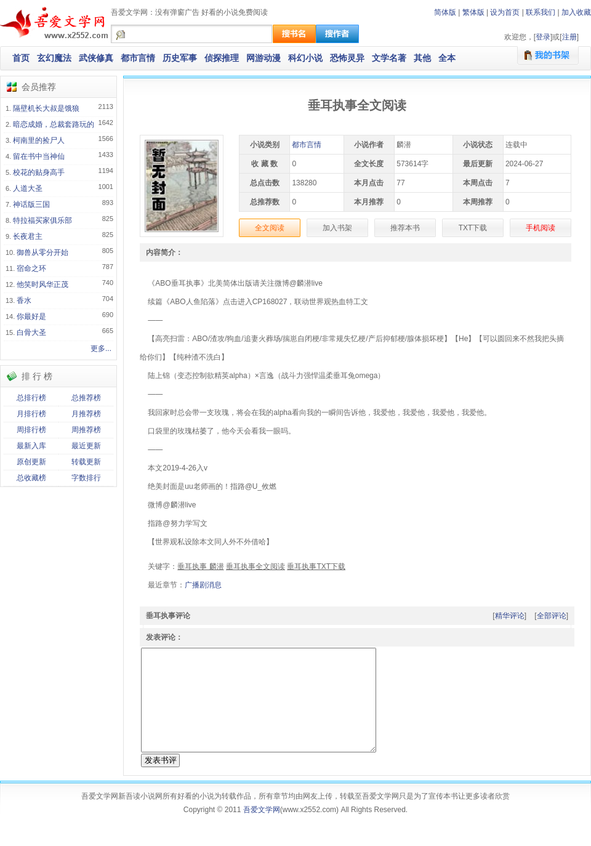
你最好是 (31, 316)
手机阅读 (540, 228)
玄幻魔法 (54, 58)
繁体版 (473, 12)
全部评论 (551, 615)
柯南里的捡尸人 (39, 140)
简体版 (445, 12)
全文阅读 (269, 228)
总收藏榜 (31, 477)
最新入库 (31, 445)
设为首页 (505, 12)
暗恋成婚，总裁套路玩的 (53, 124)
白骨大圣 (31, 332)
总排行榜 (31, 397)
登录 (543, 37)
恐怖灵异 (347, 58)
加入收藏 (576, 12)
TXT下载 (473, 228)
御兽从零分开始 (42, 252)
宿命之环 (31, 268)
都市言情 (138, 58)
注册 (569, 37)
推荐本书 (405, 228)
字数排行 (86, 477)
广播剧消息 (203, 585)
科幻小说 (305, 58)
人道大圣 (27, 188)
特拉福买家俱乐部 (42, 220)
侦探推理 (221, 58)
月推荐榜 (86, 413)
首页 (21, 58)
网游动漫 (263, 58)
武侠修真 (96, 58)
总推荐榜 (86, 397)
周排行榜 (31, 429)
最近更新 (86, 445)
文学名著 (389, 58)
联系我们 (540, 12)
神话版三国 (31, 204)
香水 (24, 300)
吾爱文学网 (261, 832)
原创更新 (31, 461)
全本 (447, 58)
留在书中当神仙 (39, 156)
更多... (100, 348)
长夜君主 (27, 236)
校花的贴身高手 (39, 172)
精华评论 (510, 615)
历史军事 (180, 58)
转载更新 (86, 461)
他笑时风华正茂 (42, 284)
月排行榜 (31, 413)
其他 (422, 58)
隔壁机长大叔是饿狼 (46, 108)
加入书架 (337, 228)
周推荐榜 (86, 429)
